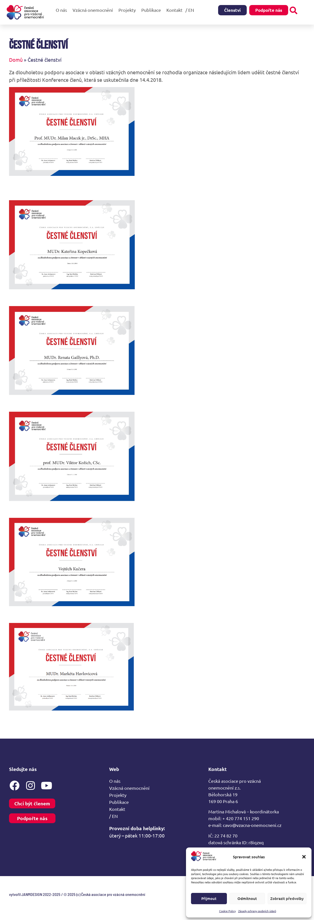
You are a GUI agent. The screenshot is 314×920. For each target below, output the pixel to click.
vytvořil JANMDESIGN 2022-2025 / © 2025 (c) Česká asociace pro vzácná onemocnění (77, 894)
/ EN (191, 10)
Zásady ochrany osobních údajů (257, 911)
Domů (16, 59)
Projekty (128, 10)
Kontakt (174, 10)
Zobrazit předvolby (287, 898)
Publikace (152, 10)
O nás (63, 10)
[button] (303, 856)
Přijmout (208, 898)
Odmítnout (247, 898)
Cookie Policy (227, 911)
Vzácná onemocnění (94, 10)
